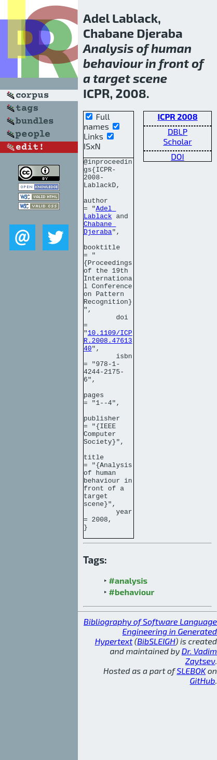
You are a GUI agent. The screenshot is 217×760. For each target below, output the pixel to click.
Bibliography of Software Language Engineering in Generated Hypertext (150, 706)
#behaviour (132, 666)
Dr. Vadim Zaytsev (199, 730)
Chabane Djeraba (100, 242)
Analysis (108, 47)
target (111, 78)
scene (150, 78)
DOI (177, 156)
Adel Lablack (100, 223)
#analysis (128, 655)
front (174, 63)
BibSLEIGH (156, 716)
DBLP (177, 131)
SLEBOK (191, 745)
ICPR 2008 (177, 116)
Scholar (177, 141)
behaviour (113, 63)
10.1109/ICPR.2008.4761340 (108, 377)
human (171, 47)
